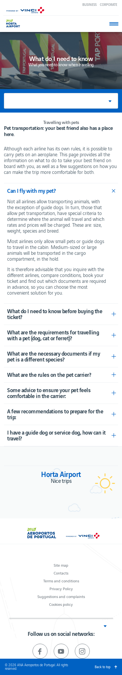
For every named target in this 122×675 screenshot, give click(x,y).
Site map (61, 565)
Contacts (61, 572)
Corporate (108, 4)
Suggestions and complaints (61, 596)
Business (89, 4)
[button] (61, 101)
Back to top (103, 666)
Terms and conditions (61, 580)
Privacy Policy (61, 588)
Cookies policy (61, 604)
